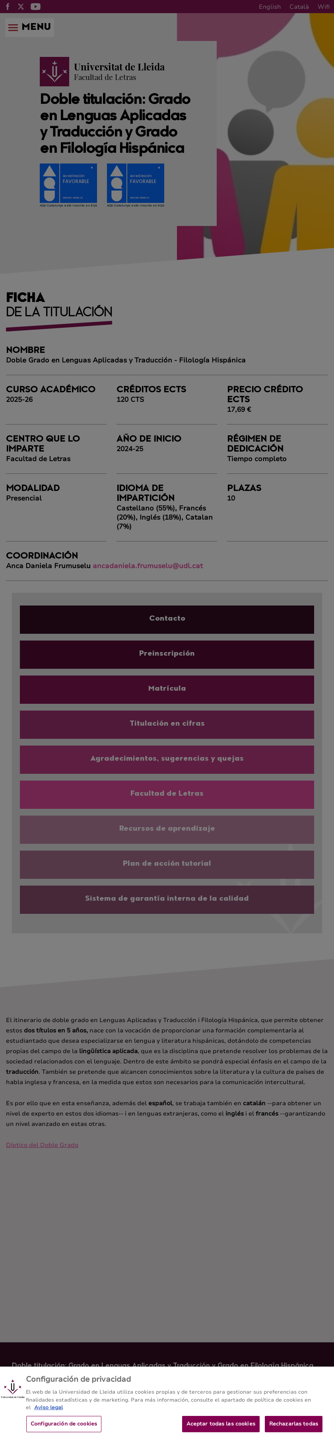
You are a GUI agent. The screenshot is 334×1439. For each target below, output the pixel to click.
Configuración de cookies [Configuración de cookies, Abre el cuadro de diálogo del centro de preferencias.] (64, 1428)
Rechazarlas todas (293, 1428)
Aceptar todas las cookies (220, 1428)
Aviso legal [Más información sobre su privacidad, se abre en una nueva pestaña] (48, 1412)
